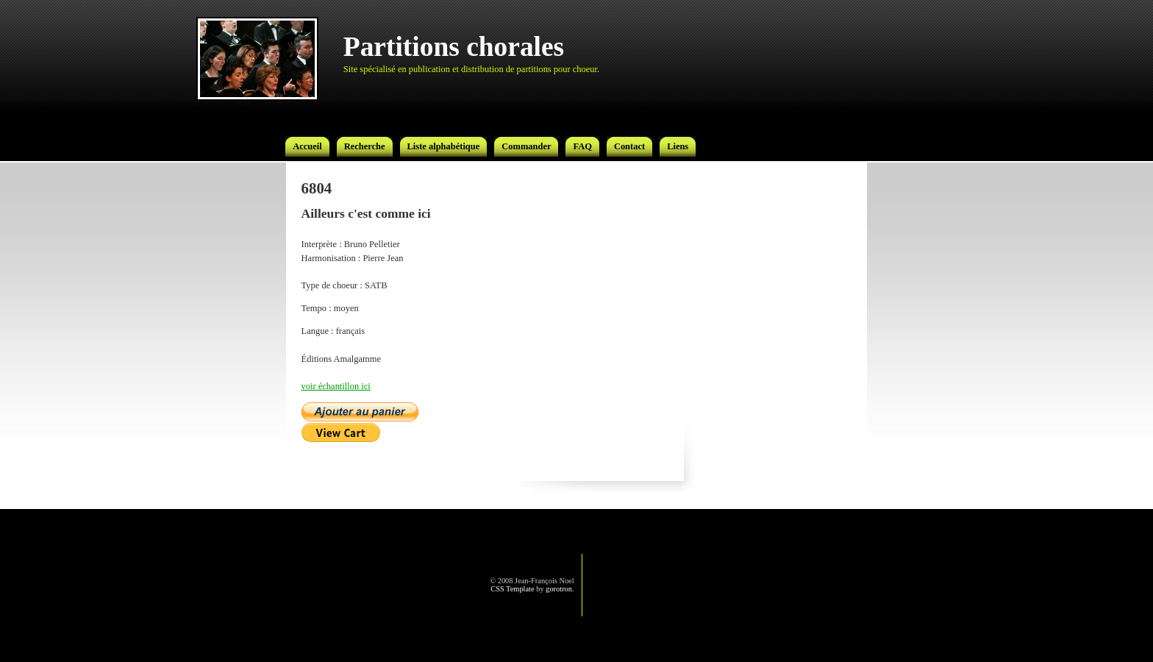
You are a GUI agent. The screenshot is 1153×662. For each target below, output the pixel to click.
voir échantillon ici (336, 386)
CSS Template (512, 589)
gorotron (559, 589)
